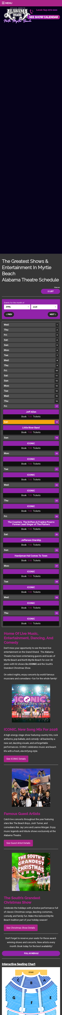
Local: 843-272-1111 (46, 10)
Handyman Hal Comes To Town (31, 555)
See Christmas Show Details (20, 927)
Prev (9, 314)
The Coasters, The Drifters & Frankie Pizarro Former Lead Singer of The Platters (31, 523)
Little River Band (31, 427)
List (51, 291)
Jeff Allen (31, 411)
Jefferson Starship (31, 540)
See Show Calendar (43, 17)
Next (53, 314)
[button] (17, 306)
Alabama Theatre (17, 15)
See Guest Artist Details (18, 843)
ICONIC (31, 443)
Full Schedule (31, 953)
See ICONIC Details (16, 758)
